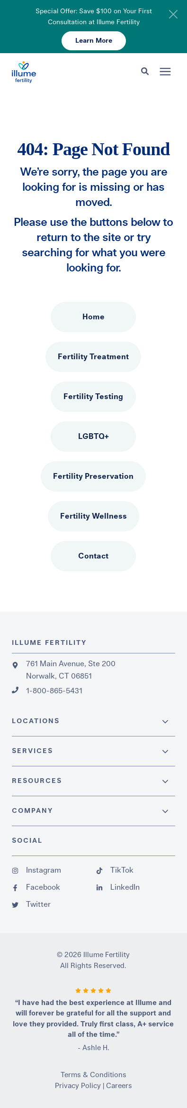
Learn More (93, 40)
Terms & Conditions (93, 1075)
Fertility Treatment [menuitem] (93, 357)
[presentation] (165, 72)
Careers (119, 1085)
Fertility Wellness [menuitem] (93, 516)
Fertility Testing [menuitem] (93, 396)
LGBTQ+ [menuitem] (93, 436)
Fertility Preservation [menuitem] (93, 476)
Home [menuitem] (93, 317)
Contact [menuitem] (93, 556)
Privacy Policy (78, 1085)
